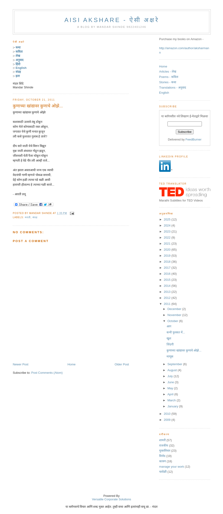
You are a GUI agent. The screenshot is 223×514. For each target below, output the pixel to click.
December (174, 309)
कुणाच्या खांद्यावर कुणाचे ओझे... (38, 106)
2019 (167, 255)
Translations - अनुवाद (172, 87)
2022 (167, 237)
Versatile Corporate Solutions (111, 499)
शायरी (162, 440)
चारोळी (163, 471)
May (170, 388)
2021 (167, 243)
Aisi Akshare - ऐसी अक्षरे (111, 19)
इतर (18, 76)
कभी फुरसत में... (176, 332)
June (171, 382)
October (173, 321)
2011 (167, 304)
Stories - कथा (167, 82)
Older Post (122, 364)
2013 (167, 292)
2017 (167, 267)
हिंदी (18, 64)
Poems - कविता (168, 77)
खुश (169, 338)
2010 (167, 413)
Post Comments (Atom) (47, 372)
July (170, 376)
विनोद (162, 456)
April (170, 394)
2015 (167, 279)
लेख (18, 55)
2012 (167, 298)
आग (169, 326)
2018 (167, 261)
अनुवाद (19, 60)
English (21, 68)
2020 (167, 249)
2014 (167, 285)
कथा (18, 47)
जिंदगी (170, 344)
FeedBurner (194, 139)
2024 (167, 225)
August (172, 370)
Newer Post (20, 364)
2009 (167, 419)
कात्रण (162, 461)
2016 (167, 273)
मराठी (28, 217)
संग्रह (18, 71)
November (174, 315)
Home (72, 364)
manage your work (171, 466)
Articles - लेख (167, 71)
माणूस (170, 356)
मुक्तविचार (164, 450)
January (173, 406)
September (175, 364)
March (172, 400)
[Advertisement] (67, 352)
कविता (19, 51)
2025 (167, 219)
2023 (167, 231)
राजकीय (163, 445)
